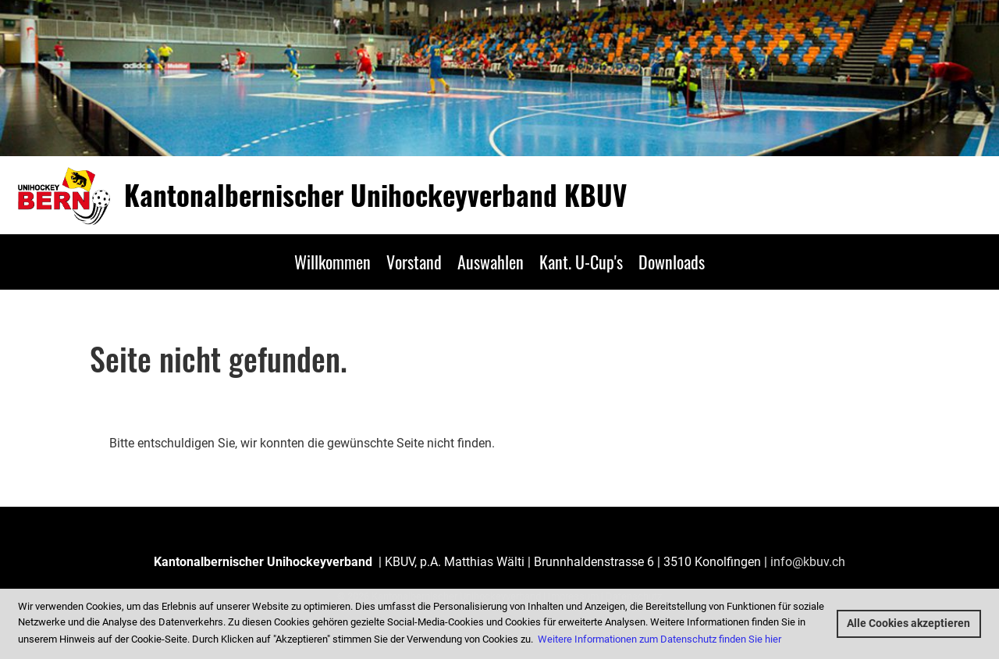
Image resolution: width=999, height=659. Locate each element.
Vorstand (414, 261)
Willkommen (332, 261)
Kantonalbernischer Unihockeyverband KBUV (375, 195)
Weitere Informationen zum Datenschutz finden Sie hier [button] (659, 639)
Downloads (671, 261)
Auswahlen (490, 261)
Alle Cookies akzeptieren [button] (908, 623)
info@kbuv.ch (807, 561)
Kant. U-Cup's (581, 261)
